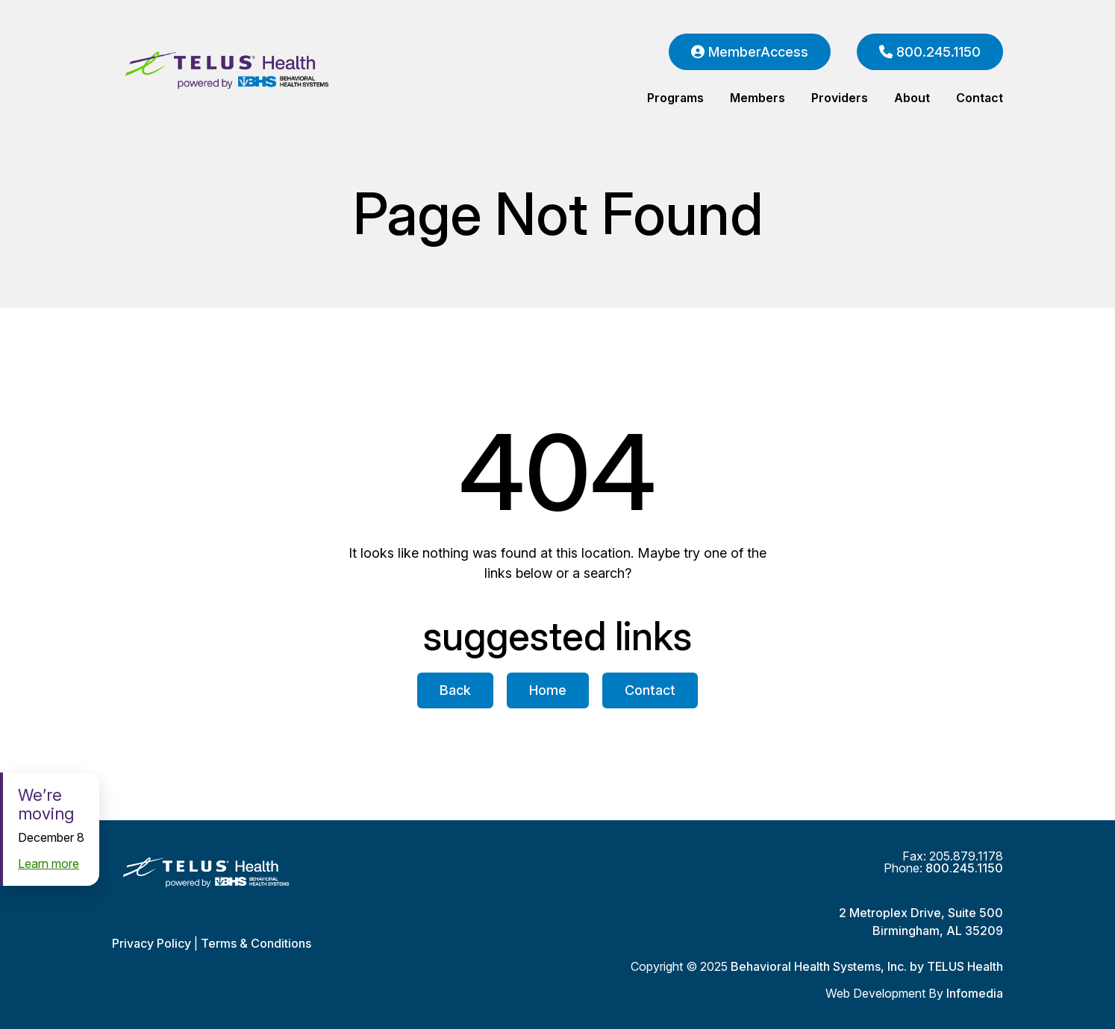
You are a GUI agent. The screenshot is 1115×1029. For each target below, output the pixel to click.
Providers (839, 97)
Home (547, 690)
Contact (979, 97)
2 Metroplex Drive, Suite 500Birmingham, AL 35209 (921, 921)
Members (757, 97)
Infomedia (974, 993)
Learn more (48, 863)
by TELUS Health (956, 966)
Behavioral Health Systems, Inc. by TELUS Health (257, 71)
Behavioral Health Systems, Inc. (819, 966)
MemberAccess (749, 52)
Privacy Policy (151, 943)
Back (455, 690)
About (912, 97)
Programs (675, 97)
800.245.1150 (930, 52)
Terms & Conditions (256, 943)
